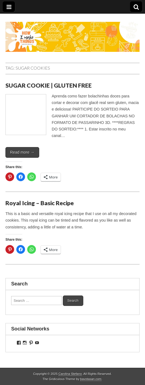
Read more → (22, 152)
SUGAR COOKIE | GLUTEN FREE (48, 85)
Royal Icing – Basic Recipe (39, 203)
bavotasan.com (90, 379)
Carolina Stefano (70, 373)
